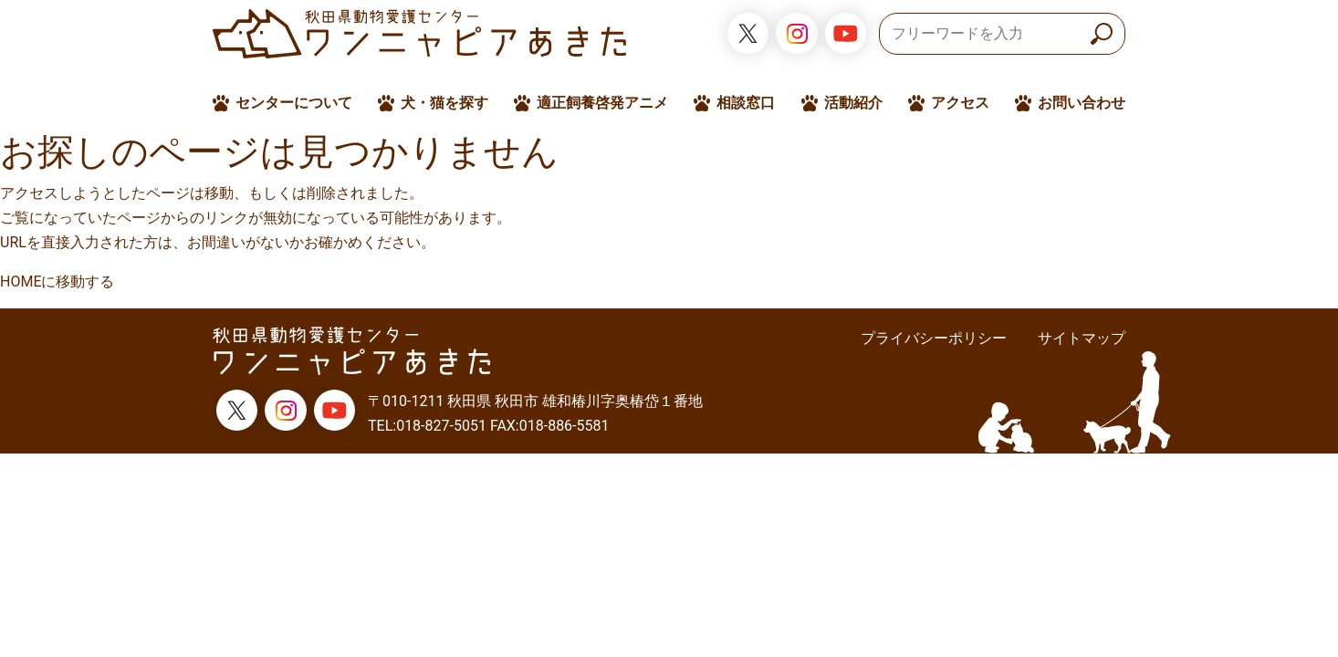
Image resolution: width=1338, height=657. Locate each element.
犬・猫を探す (444, 102)
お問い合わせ (1081, 102)
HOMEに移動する (57, 281)
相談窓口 (745, 102)
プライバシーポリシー (934, 338)
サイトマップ (1081, 338)
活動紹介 (853, 102)
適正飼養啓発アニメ (602, 102)
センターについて (293, 102)
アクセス (960, 102)
